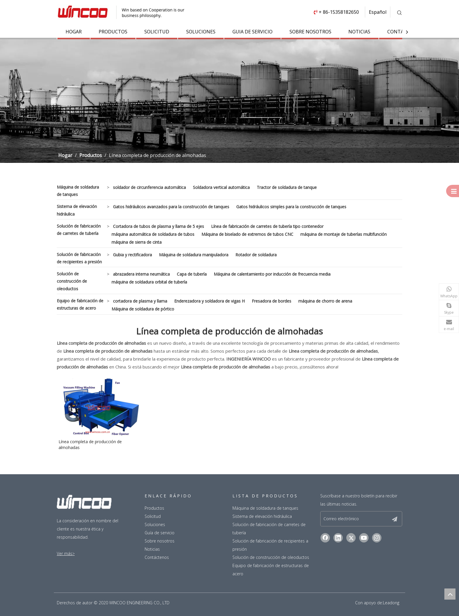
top (449, 594)
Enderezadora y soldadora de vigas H (209, 301)
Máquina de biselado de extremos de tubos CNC (247, 234)
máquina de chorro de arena (325, 301)
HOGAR (74, 31)
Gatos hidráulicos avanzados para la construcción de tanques (171, 206)
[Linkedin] (338, 537)
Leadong (391, 602)
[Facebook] (325, 537)
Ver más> (66, 553)
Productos (154, 508)
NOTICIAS (359, 31)
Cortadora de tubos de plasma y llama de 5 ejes (158, 226)
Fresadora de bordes (271, 301)
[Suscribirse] (394, 518)
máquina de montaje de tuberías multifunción (343, 234)
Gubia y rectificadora (132, 254)
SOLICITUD (156, 31)
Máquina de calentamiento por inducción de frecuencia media (272, 274)
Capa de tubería (192, 274)
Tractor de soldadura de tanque (287, 187)
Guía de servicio (159, 532)
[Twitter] (351, 537)
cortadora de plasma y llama (140, 301)
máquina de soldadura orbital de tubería (149, 282)
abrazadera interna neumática (141, 274)
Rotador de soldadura (256, 254)
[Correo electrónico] (357, 518)
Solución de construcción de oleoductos (72, 281)
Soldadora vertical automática (221, 187)
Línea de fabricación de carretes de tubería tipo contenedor (267, 226)
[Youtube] (364, 537)
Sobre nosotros (159, 541)
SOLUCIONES (200, 31)
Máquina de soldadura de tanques (78, 190)
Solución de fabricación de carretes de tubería (79, 229)
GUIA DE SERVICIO (252, 31)
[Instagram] (376, 537)
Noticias (152, 549)
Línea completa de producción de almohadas (90, 444)
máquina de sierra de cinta (137, 242)
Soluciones (155, 524)
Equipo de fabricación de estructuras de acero (80, 304)
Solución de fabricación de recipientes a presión (79, 258)
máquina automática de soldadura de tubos (153, 234)
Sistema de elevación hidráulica (77, 210)
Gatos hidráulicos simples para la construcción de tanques (291, 206)
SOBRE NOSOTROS (310, 31)
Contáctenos (157, 557)
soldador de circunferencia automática (149, 187)
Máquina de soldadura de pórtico (143, 309)
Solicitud (153, 516)
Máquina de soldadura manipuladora (193, 254)
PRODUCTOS (113, 31)
